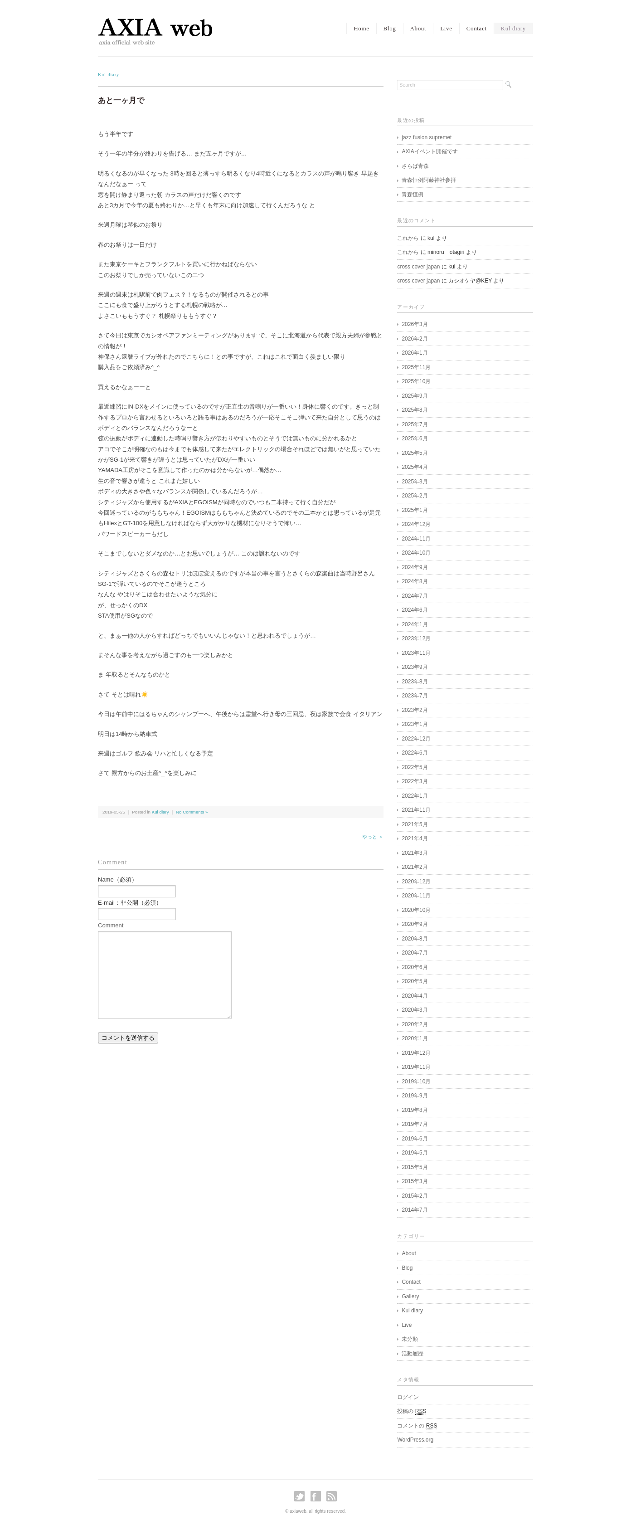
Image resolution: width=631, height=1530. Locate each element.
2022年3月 (414, 781)
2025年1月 (414, 510)
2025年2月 (414, 495)
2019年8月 (414, 1110)
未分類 (410, 1339)
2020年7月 (414, 953)
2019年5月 (414, 1153)
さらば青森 (415, 166)
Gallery (410, 1296)
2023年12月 (416, 638)
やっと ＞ (372, 836)
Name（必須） (117, 879)
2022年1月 (414, 796)
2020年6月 (414, 967)
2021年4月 (414, 838)
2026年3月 (414, 324)
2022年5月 (414, 767)
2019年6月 (414, 1138)
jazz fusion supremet (426, 137)
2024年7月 (414, 596)
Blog (389, 28)
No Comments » (192, 811)
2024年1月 (414, 624)
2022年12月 (416, 739)
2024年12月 (416, 524)
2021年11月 (416, 810)
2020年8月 (414, 939)
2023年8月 (414, 681)
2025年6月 (414, 438)
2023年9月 (414, 667)
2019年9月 (414, 1095)
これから (408, 238)
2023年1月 (414, 724)
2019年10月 (416, 1081)
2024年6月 (414, 610)
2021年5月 (414, 824)
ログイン (408, 1397)
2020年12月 (416, 881)
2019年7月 (414, 1124)
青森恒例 (412, 194)
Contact (476, 28)
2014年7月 (414, 1210)
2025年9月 (414, 396)
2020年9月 (414, 924)
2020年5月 (414, 981)
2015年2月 (414, 1196)
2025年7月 (414, 424)
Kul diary (513, 28)
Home (361, 28)
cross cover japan (418, 266)
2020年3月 (414, 1010)
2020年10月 (416, 910)
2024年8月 (414, 581)
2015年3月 (414, 1181)
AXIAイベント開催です (429, 151)
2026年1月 (414, 353)
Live (446, 28)
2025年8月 (414, 410)
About (418, 28)
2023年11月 (416, 653)
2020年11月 (416, 895)
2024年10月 (416, 553)
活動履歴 (412, 1353)
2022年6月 (414, 753)
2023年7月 (414, 695)
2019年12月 (416, 1053)
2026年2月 (414, 339)
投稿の (411, 1411)
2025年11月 (416, 367)
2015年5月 (414, 1167)
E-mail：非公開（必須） (130, 902)
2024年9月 (414, 567)
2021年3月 (414, 853)
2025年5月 (414, 453)
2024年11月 (416, 539)
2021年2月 (414, 867)
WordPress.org (415, 1440)
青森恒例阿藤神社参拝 (429, 180)
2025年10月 (416, 381)
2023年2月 (414, 710)
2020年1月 (414, 1038)
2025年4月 (414, 467)
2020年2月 (414, 1024)
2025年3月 (414, 481)
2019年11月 (416, 1067)
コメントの (417, 1426)
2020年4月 (414, 996)
